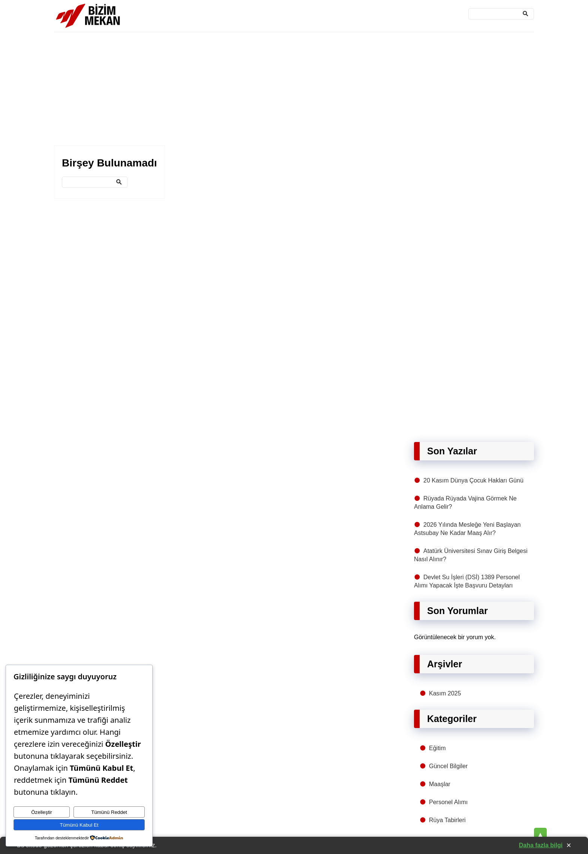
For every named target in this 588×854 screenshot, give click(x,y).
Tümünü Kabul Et (79, 825)
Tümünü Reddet (109, 812)
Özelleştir (41, 812)
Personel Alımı (448, 802)
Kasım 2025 (445, 693)
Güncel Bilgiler (448, 766)
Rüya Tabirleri (447, 820)
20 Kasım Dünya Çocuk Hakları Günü (473, 480)
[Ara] (501, 13)
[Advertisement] (279, 89)
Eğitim (437, 748)
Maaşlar (439, 784)
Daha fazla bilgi (540, 845)
